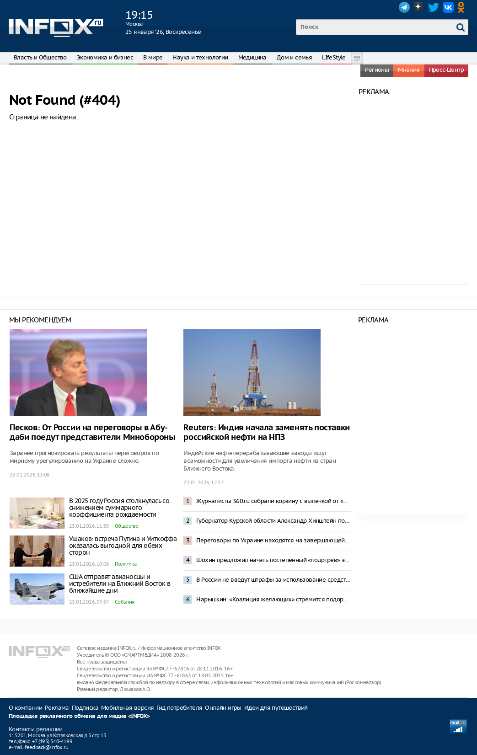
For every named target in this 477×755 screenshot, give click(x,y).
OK (462, 7)
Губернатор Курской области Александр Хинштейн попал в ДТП (273, 520)
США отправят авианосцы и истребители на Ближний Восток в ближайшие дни (119, 583)
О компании (25, 707)
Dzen (418, 7)
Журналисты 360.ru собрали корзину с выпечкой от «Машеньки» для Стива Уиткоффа (273, 501)
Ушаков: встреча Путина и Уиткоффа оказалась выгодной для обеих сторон (123, 546)
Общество (126, 526)
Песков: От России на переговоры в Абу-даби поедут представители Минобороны (93, 432)
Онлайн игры (223, 707)
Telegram (404, 7)
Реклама (57, 707)
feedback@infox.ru (46, 747)
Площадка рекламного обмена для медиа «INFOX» (79, 716)
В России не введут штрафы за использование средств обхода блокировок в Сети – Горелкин (273, 579)
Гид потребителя (179, 707)
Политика (125, 564)
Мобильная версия (127, 707)
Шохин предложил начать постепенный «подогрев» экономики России (273, 560)
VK (448, 7)
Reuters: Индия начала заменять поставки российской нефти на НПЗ (266, 432)
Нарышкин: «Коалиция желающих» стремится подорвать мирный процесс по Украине (273, 599)
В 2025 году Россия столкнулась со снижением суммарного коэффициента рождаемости (119, 508)
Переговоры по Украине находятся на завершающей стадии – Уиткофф (273, 540)
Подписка (85, 707)
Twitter (433, 7)
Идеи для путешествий (276, 707)
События (124, 602)
